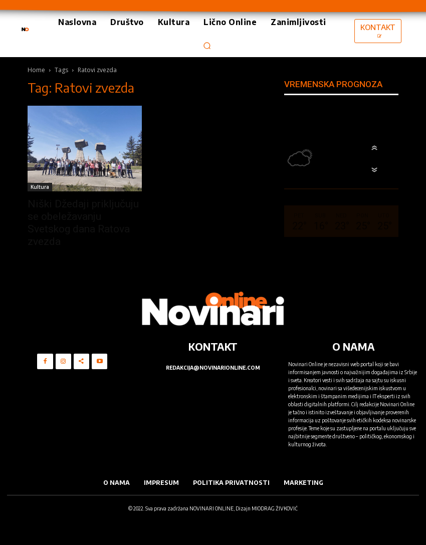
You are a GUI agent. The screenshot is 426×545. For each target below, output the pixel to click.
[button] (207, 45)
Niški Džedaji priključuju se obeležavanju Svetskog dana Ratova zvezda (83, 222)
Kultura (40, 186)
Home (36, 70)
